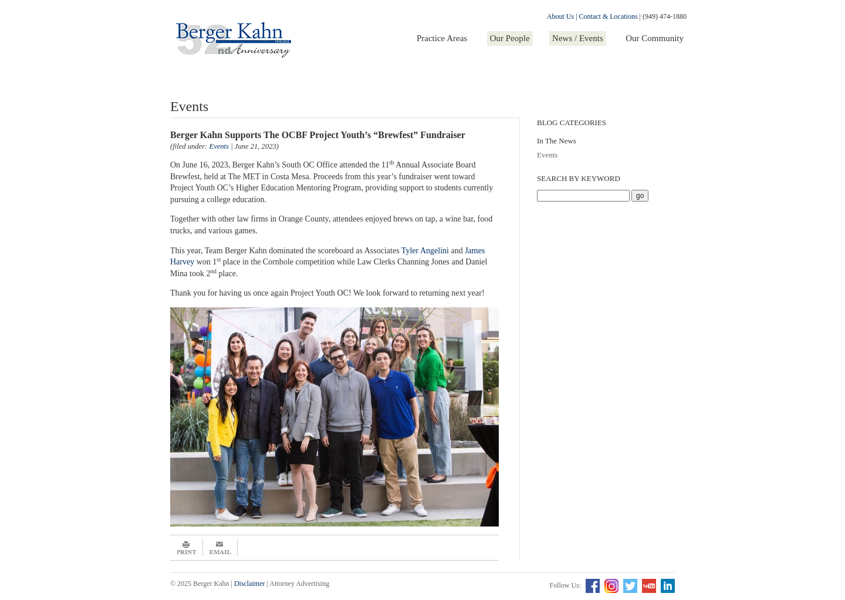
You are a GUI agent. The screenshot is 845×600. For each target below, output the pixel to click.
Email (220, 547)
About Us (560, 16)
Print (186, 547)
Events (547, 154)
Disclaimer (249, 583)
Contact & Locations (608, 16)
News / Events (577, 38)
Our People (510, 38)
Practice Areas (442, 38)
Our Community (655, 38)
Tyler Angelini (425, 250)
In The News (556, 140)
